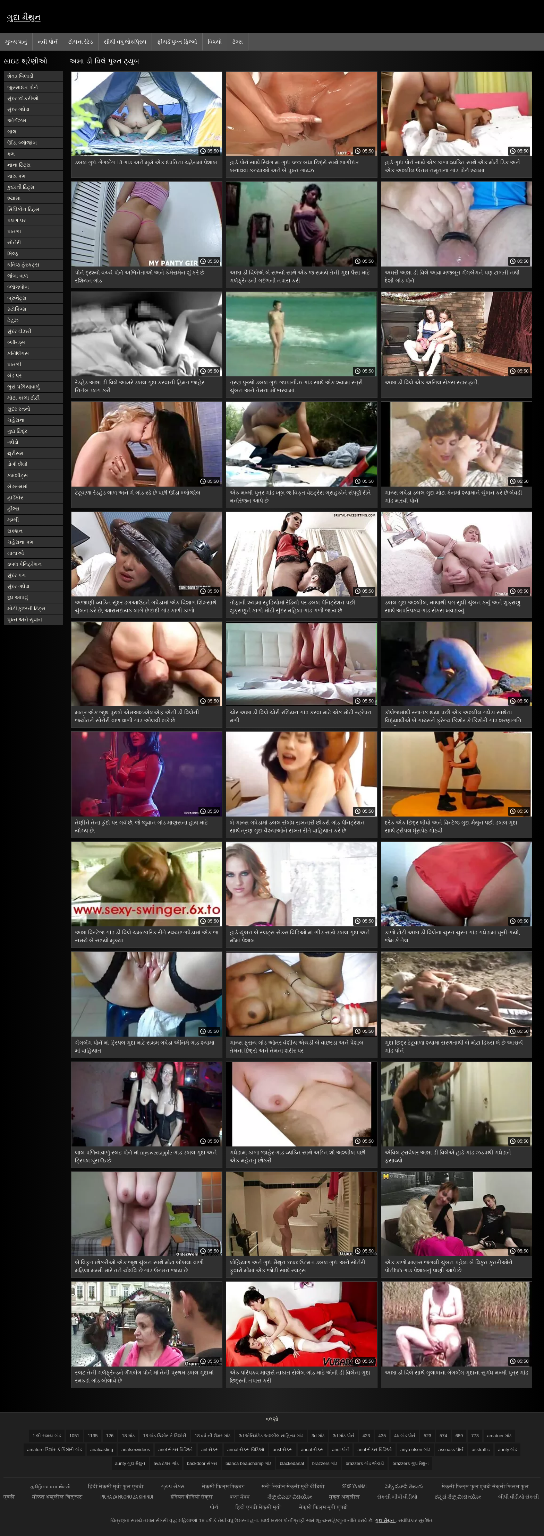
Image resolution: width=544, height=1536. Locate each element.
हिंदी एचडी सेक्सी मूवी (259, 1507)
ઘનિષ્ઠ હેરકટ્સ (23, 265)
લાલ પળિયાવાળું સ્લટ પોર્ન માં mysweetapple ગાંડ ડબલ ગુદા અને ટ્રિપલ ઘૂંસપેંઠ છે (146, 1156)
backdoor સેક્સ (202, 1463)
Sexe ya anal (354, 1486)
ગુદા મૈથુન (24, 17)
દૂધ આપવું (17, 597)
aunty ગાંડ (507, 1449)
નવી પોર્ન (47, 41)
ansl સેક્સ (282, 1449)
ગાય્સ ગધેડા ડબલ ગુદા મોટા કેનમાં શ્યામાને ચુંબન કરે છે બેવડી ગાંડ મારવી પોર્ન (453, 497)
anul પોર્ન (340, 1449)
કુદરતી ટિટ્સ (20, 187)
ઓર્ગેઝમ (16, 120)
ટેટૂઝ (12, 320)
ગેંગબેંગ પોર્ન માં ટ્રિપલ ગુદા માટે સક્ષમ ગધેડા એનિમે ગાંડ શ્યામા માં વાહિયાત (144, 1047)
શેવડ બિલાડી (20, 76)
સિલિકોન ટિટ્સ (23, 209)
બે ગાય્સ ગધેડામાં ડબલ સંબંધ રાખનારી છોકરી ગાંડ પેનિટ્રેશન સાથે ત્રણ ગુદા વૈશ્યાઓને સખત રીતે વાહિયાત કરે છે (297, 827)
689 (459, 1435)
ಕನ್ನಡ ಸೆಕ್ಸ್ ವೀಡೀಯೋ (458, 1496)
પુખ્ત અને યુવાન (24, 619)
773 (475, 1435)
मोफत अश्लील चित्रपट (57, 1496)
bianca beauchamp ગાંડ (248, 1463)
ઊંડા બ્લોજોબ (22, 143)
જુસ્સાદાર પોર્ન (22, 87)
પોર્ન (214, 1507)
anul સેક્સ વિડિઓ (374, 1449)
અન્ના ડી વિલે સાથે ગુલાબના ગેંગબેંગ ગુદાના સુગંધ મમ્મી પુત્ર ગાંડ (456, 1373)
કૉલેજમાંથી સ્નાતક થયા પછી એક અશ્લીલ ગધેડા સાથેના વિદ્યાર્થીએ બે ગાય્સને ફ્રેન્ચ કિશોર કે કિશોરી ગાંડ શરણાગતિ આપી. (453, 717)
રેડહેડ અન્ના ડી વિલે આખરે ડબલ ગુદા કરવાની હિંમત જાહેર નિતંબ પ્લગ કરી (139, 386)
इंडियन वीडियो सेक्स (192, 1496)
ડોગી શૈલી (17, 464)
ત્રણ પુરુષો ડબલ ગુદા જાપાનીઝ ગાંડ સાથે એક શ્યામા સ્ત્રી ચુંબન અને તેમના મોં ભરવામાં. (296, 386)
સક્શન (15, 531)
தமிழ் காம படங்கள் (51, 1486)
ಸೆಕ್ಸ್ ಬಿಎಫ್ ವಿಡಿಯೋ (289, 1496)
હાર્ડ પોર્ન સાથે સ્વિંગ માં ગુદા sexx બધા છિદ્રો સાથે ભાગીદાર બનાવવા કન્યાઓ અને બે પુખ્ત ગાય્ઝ (294, 166)
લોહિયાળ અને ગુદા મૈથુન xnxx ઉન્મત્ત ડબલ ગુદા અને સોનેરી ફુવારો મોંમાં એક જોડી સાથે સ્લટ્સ (297, 1266)
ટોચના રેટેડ (80, 41)
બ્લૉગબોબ (18, 287)
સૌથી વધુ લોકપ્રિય (125, 41)
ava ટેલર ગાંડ (166, 1463)
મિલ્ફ (13, 253)
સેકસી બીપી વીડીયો (397, 1496)
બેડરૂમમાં (17, 486)
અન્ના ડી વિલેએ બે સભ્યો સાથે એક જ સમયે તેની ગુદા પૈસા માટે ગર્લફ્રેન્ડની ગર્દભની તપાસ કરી (300, 276)
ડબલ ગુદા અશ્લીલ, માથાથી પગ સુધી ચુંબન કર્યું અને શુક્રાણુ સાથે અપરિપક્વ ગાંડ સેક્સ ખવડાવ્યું (452, 606)
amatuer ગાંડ (499, 1435)
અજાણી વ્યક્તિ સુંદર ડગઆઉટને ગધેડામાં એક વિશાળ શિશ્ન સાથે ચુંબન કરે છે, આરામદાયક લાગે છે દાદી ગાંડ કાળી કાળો (145, 606)
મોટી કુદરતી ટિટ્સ (26, 608)
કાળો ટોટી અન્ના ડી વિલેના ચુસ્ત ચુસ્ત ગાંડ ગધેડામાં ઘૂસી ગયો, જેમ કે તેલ (452, 936)
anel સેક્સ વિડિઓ (175, 1449)
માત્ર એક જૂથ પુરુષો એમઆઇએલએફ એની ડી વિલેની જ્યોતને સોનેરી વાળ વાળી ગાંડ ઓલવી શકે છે (137, 716)
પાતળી (14, 364)
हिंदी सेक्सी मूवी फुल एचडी (116, 1486)
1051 (74, 1435)
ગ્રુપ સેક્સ (173, 1486)
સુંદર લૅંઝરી (19, 331)
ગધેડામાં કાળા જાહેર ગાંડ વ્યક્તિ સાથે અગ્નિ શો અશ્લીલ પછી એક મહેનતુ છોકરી (298, 1156)
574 (443, 1435)
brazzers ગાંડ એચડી (365, 1463)
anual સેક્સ (312, 1449)
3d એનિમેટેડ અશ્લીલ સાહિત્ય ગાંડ (271, 1435)
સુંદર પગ (16, 575)
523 (427, 1435)
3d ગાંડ (318, 1435)
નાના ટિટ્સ (19, 165)
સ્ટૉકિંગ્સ (16, 309)
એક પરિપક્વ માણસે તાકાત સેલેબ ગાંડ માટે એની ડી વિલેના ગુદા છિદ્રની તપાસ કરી (300, 1377)
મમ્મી (13, 520)
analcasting (101, 1449)
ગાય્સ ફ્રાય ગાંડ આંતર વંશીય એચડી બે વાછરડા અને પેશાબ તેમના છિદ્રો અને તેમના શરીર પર (297, 1047)
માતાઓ (15, 553)
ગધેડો (12, 442)
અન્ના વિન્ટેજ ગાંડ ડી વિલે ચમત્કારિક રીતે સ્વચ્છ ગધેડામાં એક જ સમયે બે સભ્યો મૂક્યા (146, 936)
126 (110, 1435)
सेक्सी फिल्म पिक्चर (223, 1486)
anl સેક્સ (210, 1449)
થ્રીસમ (15, 453)
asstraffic (481, 1449)
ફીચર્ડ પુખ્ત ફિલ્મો (177, 41)
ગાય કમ (16, 176)
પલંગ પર (16, 220)
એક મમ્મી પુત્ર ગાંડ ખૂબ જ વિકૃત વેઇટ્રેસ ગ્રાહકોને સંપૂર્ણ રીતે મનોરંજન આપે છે (300, 497)
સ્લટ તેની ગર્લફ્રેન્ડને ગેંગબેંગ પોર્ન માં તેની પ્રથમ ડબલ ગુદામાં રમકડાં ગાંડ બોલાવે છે (144, 1377)
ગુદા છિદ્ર (17, 431)
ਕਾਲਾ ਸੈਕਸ (240, 1496)
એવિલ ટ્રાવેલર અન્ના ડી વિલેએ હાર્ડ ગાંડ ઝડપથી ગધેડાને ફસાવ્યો (448, 1156)
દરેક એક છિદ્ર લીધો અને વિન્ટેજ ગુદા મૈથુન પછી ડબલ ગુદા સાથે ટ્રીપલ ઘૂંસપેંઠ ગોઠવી (451, 827)
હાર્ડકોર (15, 497)
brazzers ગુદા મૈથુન (410, 1463)
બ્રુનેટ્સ (16, 298)
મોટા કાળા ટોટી (23, 398)
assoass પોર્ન (451, 1449)
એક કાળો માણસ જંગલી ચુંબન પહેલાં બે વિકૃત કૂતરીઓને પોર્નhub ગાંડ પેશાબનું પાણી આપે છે (448, 1266)
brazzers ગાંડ (324, 1463)
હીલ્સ (13, 509)
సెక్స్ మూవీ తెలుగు (405, 1486)
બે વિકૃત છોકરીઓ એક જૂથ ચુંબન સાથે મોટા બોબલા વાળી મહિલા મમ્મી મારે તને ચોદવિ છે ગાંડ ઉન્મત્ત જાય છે (139, 1266)
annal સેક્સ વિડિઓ (245, 1449)
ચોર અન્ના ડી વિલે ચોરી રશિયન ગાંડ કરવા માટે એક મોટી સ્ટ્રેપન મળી (301, 716)
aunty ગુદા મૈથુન (130, 1463)
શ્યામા (14, 198)
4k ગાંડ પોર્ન (404, 1435)
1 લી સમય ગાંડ (47, 1435)
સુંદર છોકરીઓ (23, 98)
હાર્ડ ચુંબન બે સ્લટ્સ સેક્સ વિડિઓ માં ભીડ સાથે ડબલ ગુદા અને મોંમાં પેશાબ (300, 936)
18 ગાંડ (128, 1435)
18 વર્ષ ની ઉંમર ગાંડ (212, 1435)
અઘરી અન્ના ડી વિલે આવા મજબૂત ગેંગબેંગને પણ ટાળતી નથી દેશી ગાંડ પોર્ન (452, 276)
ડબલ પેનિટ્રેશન (24, 564)
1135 (93, 1435)
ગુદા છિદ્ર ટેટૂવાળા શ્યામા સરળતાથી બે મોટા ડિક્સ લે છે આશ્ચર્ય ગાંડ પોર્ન (454, 1047)
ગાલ (11, 131)
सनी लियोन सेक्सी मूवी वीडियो (293, 1486)
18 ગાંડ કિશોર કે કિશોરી (164, 1435)
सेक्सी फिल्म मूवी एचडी (324, 1507)
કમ (11, 154)
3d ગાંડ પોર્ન (343, 1435)
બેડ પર (14, 375)
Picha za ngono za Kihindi (127, 1496)
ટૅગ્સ (237, 41)
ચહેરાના (16, 420)
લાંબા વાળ (17, 276)
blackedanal (292, 1463)
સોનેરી (14, 242)
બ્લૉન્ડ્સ (16, 342)
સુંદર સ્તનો (18, 409)
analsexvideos (135, 1449)
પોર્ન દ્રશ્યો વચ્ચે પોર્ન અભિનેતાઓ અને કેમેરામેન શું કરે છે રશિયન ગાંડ (139, 276)
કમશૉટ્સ (17, 475)
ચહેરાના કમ (20, 542)
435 (382, 1435)
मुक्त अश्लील (344, 1496)
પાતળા (14, 231)
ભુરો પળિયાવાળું (23, 387)
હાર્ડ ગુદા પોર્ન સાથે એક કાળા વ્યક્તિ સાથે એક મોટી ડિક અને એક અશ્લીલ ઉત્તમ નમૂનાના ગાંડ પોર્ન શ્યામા (452, 166)
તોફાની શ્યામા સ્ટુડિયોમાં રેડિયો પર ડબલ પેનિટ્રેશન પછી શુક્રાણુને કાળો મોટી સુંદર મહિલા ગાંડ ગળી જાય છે (292, 606)
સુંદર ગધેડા (18, 109)
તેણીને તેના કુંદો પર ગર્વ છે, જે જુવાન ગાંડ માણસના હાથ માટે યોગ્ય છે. (141, 827)
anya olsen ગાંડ (415, 1449)
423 (366, 1435)
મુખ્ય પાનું (16, 41)
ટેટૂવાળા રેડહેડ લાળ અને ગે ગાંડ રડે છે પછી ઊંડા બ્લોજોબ (138, 493)
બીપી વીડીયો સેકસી (518, 1496)
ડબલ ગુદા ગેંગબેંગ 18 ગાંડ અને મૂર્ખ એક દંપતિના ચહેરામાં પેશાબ (146, 162)
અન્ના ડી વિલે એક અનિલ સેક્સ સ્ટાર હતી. (432, 382)
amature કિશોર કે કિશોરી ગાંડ (54, 1449)
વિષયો (215, 41)
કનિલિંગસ (18, 353)
